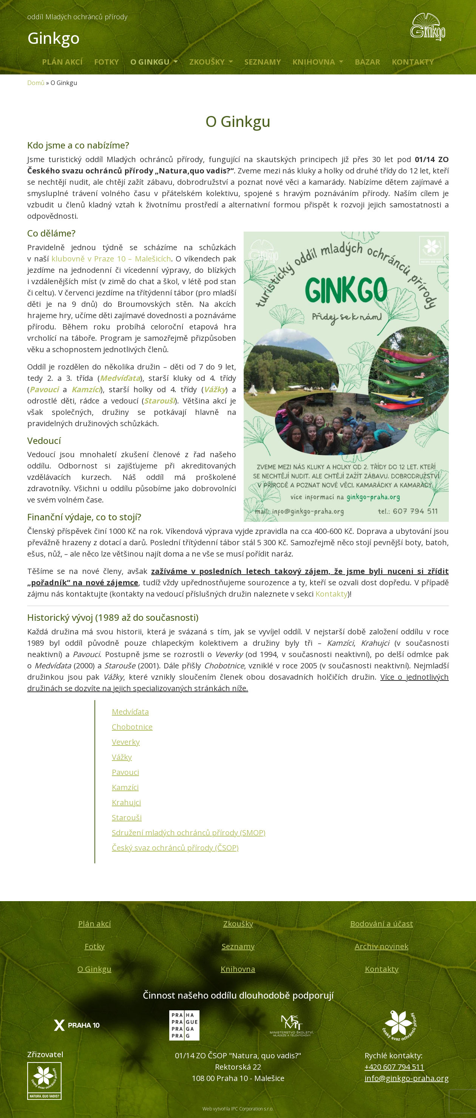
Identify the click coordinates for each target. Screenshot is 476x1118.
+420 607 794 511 (394, 1067)
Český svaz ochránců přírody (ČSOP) (175, 848)
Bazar (367, 62)
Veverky (126, 742)
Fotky (106, 62)
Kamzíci (85, 389)
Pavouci (44, 389)
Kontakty (413, 62)
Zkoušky (208, 62)
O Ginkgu (151, 62)
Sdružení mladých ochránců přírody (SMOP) (189, 832)
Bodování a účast (381, 924)
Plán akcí (62, 62)
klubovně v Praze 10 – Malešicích (111, 259)
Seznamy (262, 62)
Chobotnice (132, 727)
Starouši (159, 401)
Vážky (215, 389)
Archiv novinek (381, 946)
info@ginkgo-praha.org (407, 1078)
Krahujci (126, 802)
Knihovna (314, 62)
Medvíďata (120, 378)
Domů (36, 83)
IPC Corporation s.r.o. (252, 1109)
